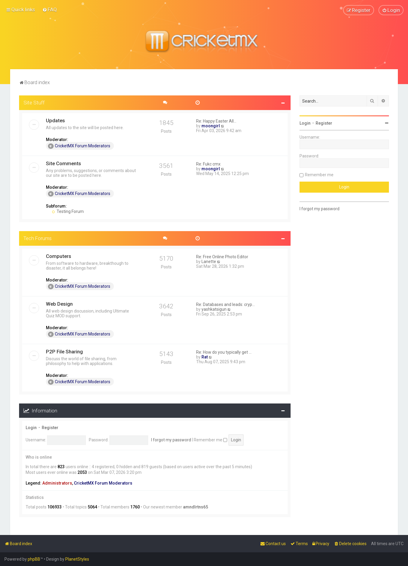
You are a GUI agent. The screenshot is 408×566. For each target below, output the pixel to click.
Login (31, 427)
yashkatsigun (214, 309)
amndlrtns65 (195, 507)
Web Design (59, 304)
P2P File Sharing (64, 352)
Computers (58, 256)
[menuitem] (49, 9)
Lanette (208, 261)
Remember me (210, 439)
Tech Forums (38, 238)
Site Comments (63, 163)
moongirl (210, 125)
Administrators (57, 483)
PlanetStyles (77, 559)
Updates (55, 120)
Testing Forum (68, 211)
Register (50, 427)
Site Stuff (34, 103)
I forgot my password (171, 439)
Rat (204, 357)
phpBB (34, 559)
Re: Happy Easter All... (216, 121)
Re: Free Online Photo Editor (222, 256)
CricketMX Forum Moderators (79, 146)
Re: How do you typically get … (224, 352)
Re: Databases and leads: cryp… (225, 304)
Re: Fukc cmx (208, 164)
